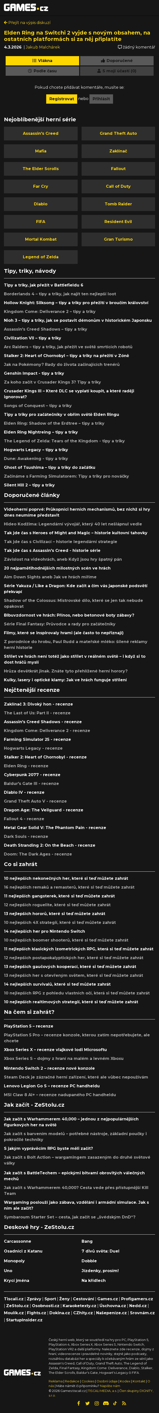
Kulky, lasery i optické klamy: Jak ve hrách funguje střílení (65, 680)
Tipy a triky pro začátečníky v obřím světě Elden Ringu (61, 414)
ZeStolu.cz (17, 1305)
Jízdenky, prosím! (100, 1270)
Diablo (40, 204)
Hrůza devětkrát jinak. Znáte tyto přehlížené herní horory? (66, 671)
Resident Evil (118, 221)
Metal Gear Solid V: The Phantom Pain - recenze (55, 827)
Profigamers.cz (137, 1299)
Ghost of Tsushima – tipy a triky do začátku (49, 467)
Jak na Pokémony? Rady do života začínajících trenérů (62, 364)
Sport (50, 1299)
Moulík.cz (14, 1313)
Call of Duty (118, 186)
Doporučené (117, 60)
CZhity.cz (83, 1313)
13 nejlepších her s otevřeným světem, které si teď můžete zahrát (73, 975)
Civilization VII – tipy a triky (32, 338)
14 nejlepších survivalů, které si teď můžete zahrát (57, 984)
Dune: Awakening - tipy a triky (36, 458)
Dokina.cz (59, 1313)
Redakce (72, 1381)
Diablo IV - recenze (24, 792)
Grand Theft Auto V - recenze (35, 801)
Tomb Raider (118, 204)
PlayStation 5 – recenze (28, 1026)
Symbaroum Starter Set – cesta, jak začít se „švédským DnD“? (69, 1217)
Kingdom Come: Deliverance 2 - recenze (47, 730)
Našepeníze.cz (111, 1313)
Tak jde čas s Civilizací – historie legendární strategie (60, 541)
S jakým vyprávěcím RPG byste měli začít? (48, 1148)
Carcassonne (17, 1241)
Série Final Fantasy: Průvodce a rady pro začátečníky (60, 624)
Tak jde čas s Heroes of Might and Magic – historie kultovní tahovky (75, 533)
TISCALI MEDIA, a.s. (102, 1391)
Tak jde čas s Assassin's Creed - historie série (52, 550)
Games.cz (107, 1299)
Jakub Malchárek (43, 47)
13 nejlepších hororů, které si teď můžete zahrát (54, 913)
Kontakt (139, 1381)
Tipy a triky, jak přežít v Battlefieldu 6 (43, 285)
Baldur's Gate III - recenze (31, 783)
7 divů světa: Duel (100, 1251)
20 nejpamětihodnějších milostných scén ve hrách (57, 568)
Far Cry (40, 186)
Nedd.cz (138, 1305)
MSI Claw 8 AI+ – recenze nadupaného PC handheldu (60, 1094)
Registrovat (61, 99)
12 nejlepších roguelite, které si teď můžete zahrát (57, 905)
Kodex (125, 1381)
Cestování (83, 1299)
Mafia (40, 151)
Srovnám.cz (142, 1313)
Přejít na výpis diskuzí (27, 22)
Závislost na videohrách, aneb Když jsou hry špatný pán (63, 559)
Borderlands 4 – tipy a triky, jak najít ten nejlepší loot (60, 294)
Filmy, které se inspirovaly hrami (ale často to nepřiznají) (64, 633)
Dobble (89, 1261)
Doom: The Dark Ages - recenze (38, 854)
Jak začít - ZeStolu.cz (34, 1105)
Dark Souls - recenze (26, 836)
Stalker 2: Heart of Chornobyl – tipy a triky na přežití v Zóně (66, 355)
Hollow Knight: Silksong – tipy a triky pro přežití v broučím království (76, 302)
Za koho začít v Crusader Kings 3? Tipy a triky (52, 382)
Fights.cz (36, 1313)
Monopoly (14, 1261)
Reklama (56, 1381)
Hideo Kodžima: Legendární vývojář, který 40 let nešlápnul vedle (73, 524)
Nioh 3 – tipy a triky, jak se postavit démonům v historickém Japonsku (78, 320)
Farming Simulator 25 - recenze (37, 739)
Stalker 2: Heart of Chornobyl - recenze (45, 757)
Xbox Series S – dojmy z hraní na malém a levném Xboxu (64, 1058)
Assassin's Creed (40, 133)
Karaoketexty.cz (79, 1305)
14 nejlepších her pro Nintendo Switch (44, 931)
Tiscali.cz (14, 1299)
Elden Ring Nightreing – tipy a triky (41, 432)
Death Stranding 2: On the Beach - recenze (49, 845)
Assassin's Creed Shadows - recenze (43, 721)
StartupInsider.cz (24, 1320)
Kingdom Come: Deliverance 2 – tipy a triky (50, 311)
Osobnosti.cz (45, 1305)
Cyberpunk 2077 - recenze (32, 774)
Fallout (118, 168)
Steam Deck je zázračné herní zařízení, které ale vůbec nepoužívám (76, 1077)
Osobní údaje (107, 1381)
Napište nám (110, 1386)
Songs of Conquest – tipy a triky (38, 405)
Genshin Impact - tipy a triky (34, 373)
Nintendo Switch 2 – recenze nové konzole (49, 1068)
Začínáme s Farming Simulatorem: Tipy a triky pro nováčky (66, 476)
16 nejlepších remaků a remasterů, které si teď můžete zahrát (69, 887)
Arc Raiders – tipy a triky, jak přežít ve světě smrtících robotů (68, 347)
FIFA (40, 221)
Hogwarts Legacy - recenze (33, 748)
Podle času (42, 71)
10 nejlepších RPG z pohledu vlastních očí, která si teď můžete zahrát (77, 993)
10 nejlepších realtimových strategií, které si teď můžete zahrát (71, 1002)
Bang (87, 1241)
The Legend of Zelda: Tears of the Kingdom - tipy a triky (64, 441)
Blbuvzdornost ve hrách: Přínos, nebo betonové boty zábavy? (69, 615)
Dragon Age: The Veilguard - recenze (43, 810)
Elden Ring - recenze (26, 766)
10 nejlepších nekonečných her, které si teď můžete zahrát (66, 878)
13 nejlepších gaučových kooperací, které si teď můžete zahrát (70, 966)
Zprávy (34, 1299)
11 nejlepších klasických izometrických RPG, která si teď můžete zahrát (78, 949)
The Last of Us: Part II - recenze (37, 713)
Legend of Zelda (40, 257)
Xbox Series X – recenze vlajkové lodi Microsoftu (55, 1049)
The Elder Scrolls (41, 168)
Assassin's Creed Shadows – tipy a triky (45, 329)
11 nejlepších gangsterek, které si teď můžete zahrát (59, 896)
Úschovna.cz (113, 1305)
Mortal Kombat (41, 239)
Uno (8, 1270)
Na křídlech (94, 1280)
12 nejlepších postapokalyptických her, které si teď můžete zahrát (73, 957)
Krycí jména (16, 1280)
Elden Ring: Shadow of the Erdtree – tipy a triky (54, 423)
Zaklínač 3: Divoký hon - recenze (38, 704)
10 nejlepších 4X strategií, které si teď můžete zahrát (60, 922)
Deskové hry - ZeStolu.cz (39, 1227)
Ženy (64, 1299)
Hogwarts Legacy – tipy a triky (36, 449)
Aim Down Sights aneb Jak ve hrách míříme (50, 577)
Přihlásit (101, 99)
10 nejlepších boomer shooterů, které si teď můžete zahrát (66, 940)
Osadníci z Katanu (23, 1251)
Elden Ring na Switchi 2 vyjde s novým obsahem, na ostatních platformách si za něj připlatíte (77, 35)
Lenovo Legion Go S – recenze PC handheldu (52, 1086)
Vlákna (42, 60)
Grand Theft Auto (118, 133)
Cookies (88, 1381)
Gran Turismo (118, 239)
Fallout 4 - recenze (24, 819)
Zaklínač (118, 151)
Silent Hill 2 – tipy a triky (29, 485)
